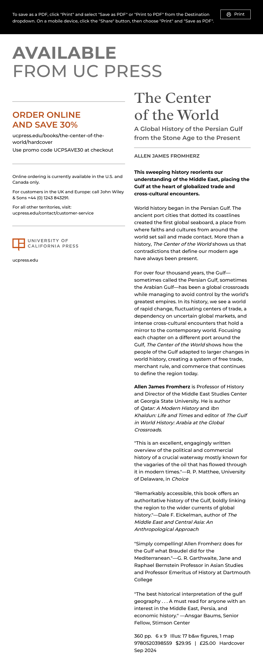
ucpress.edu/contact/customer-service (53, 213)
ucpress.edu (25, 260)
